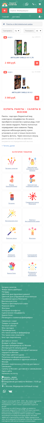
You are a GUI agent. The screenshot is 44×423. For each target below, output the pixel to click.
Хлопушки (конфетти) (11, 310)
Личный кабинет (9, 325)
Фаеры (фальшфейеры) (12, 289)
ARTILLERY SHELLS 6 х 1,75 (22, 57)
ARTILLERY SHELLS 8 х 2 (22, 92)
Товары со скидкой (10, 323)
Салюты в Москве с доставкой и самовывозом (22, 369)
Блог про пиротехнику (11, 337)
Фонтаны (6, 308)
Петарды (5, 292)
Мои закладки (8, 328)
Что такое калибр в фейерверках (16, 332)
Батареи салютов (9, 287)
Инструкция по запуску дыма (14, 348)
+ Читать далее (8, 145)
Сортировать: (7, 31)
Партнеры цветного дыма (13, 355)
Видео (7, 37)
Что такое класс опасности (13, 335)
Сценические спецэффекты (13, 313)
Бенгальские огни (9, 301)
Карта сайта (7, 371)
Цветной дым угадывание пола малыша (19, 296)
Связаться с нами (9, 321)
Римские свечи (8, 306)
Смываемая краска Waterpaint (14, 299)
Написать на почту (10, 373)
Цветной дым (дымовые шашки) (16, 294)
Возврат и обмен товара (12, 343)
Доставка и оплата (9, 341)
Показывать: (29, 31)
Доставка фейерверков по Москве (16, 345)
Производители (8, 330)
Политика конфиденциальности (16, 357)
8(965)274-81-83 (10, 379)
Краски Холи (7, 315)
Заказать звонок (10, 377)
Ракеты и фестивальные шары (19, 24)
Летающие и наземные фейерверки (17, 317)
